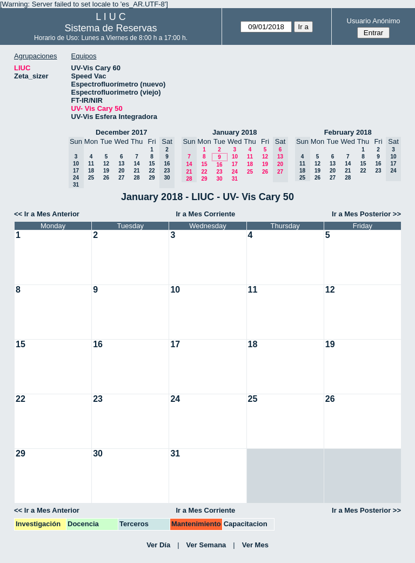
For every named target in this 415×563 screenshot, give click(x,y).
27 (121, 178)
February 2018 (348, 132)
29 (152, 178)
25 (91, 178)
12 (106, 164)
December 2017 (121, 132)
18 (91, 171)
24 (235, 172)
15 (152, 164)
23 (219, 172)
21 (136, 171)
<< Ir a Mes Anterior (46, 214)
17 (235, 164)
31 (235, 179)
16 (219, 165)
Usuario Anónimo (373, 21)
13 (121, 164)
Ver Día (158, 545)
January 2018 (234, 132)
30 (219, 179)
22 (152, 171)
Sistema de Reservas (111, 28)
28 (136, 178)
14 (136, 164)
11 (91, 164)
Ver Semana (206, 545)
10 (235, 157)
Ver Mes (255, 545)
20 (121, 171)
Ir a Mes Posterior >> (366, 214)
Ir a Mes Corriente (205, 214)
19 (106, 171)
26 (106, 178)
